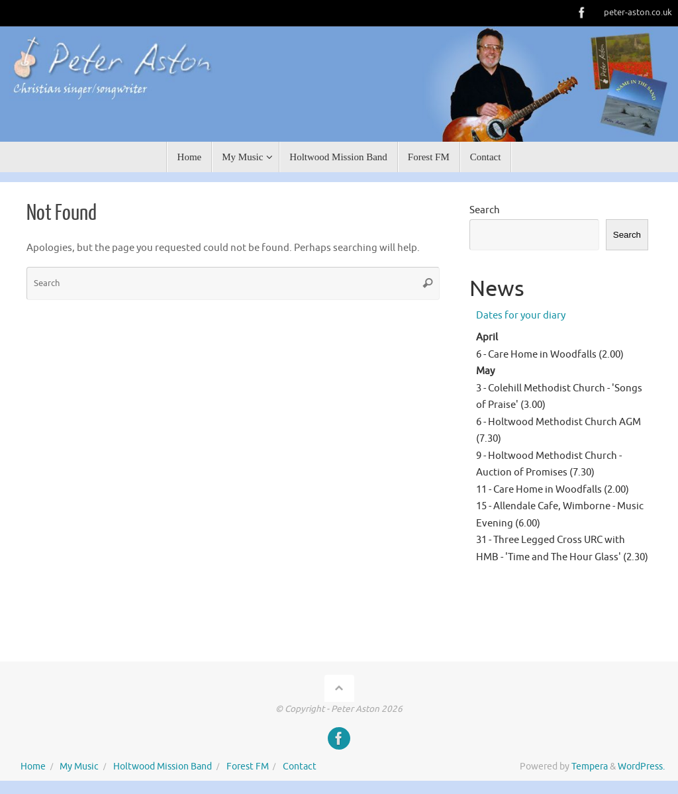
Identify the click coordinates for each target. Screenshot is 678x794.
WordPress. (641, 766)
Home (33, 766)
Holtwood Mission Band (162, 766)
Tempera (589, 766)
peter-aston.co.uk (638, 12)
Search (484, 210)
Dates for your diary (520, 315)
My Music (79, 766)
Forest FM (247, 766)
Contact (299, 766)
